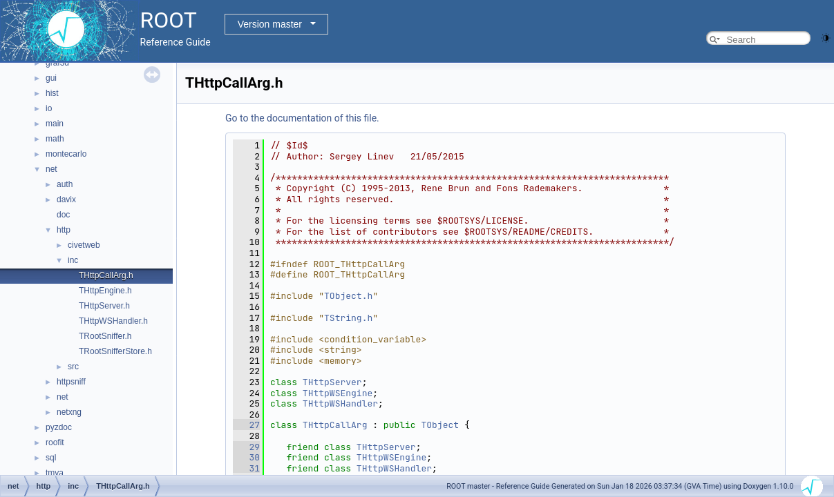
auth (65, 184)
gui (51, 78)
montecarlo (66, 154)
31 (246, 468)
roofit (55, 442)
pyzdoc (59, 427)
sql (51, 457)
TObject (440, 425)
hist (52, 93)
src (73, 366)
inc (73, 260)
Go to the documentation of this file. (302, 118)
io (49, 108)
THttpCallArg (335, 425)
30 (246, 457)
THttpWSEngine (337, 393)
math (55, 139)
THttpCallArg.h (106, 275)
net (51, 169)
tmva (55, 473)
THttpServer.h (104, 306)
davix (66, 199)
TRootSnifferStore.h (115, 351)
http (63, 230)
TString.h (348, 318)
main (55, 123)
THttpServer (332, 382)
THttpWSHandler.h (113, 321)
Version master (270, 24)
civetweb (84, 245)
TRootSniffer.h (105, 336)
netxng (69, 412)
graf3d (57, 63)
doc (63, 215)
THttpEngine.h (105, 290)
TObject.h (348, 296)
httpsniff (71, 382)
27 (246, 425)
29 (246, 447)
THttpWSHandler (340, 403)
